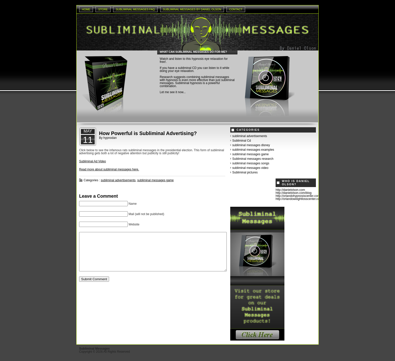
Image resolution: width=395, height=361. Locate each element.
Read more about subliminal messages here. (109, 169)
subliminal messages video (250, 168)
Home (86, 9)
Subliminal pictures (245, 172)
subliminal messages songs (250, 163)
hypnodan (110, 138)
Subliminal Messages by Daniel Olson (192, 9)
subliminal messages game (155, 180)
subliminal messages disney (251, 145)
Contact (235, 9)
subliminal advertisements (118, 180)
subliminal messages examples (253, 149)
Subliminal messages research (252, 159)
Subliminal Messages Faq (135, 9)
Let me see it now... (173, 92)
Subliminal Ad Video (92, 161)
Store (103, 9)
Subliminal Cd (241, 140)
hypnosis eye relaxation (207, 59)
